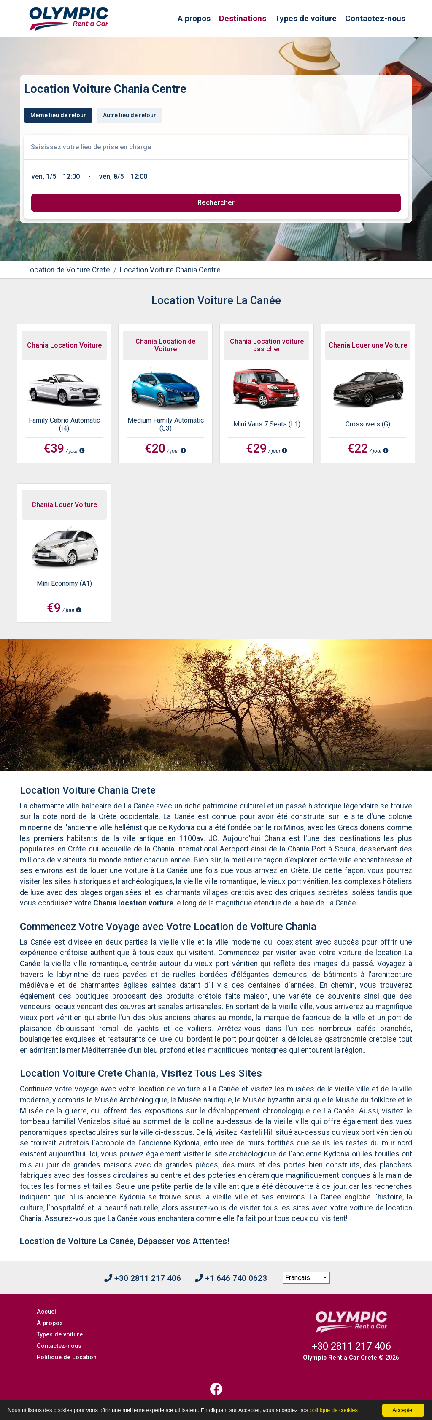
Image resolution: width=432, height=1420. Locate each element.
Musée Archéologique (130, 1100)
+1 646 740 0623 (231, 1278)
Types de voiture (306, 18)
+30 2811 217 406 (142, 1278)
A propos (194, 18)
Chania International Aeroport (201, 849)
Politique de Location (67, 1357)
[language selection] (306, 1278)
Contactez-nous (375, 18)
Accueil (47, 1311)
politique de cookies (334, 1410)
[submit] (216, 203)
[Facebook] (216, 1389)
